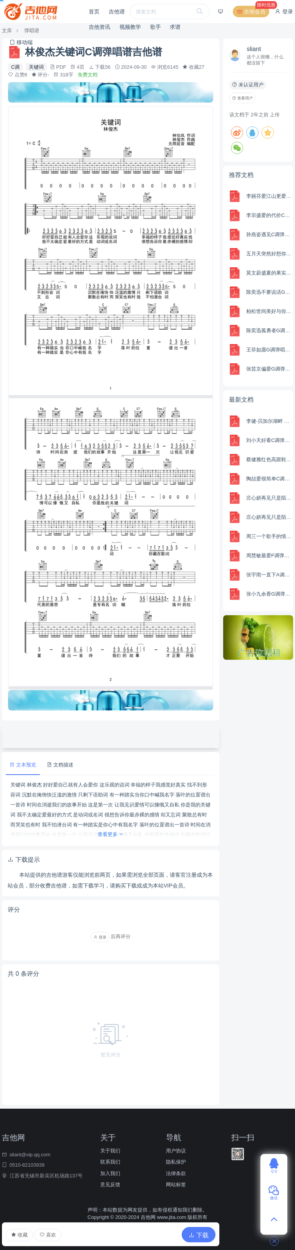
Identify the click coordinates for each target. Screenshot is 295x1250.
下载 (199, 1235)
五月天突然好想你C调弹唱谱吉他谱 (268, 254)
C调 (15, 67)
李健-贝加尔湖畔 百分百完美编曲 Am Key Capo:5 (268, 421)
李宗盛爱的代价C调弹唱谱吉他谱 (268, 215)
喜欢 (48, 1235)
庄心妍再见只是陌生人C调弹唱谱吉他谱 (268, 517)
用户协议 (176, 1151)
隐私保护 (176, 1162)
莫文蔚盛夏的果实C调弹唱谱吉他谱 (268, 273)
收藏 (19, 1235)
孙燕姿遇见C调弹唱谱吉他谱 (268, 234)
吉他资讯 (99, 27)
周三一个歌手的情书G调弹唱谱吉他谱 (268, 536)
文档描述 (60, 765)
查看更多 (111, 834)
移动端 (21, 42)
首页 (94, 11)
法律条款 (176, 1173)
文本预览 (23, 765)
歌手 (155, 27)
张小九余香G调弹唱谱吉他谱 (268, 594)
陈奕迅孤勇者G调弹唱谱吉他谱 (268, 330)
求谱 (175, 27)
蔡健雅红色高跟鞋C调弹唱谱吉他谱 (268, 459)
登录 (284, 11)
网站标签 (176, 1184)
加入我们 (110, 1173)
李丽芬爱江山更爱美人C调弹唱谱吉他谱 (268, 196)
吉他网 (148, 1217)
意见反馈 (110, 1184)
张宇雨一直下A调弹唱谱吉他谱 (268, 575)
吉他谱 (117, 11)
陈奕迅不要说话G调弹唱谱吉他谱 (268, 292)
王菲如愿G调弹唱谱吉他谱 (268, 350)
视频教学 (130, 27)
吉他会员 (252, 11)
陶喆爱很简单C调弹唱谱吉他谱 (268, 479)
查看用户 (242, 98)
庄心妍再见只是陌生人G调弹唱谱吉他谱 (268, 498)
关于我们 (110, 1151)
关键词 (36, 67)
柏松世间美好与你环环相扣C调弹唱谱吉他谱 (268, 311)
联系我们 (110, 1162)
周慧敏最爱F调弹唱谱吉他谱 (268, 555)
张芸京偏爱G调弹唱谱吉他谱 (268, 369)
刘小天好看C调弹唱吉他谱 (268, 440)
